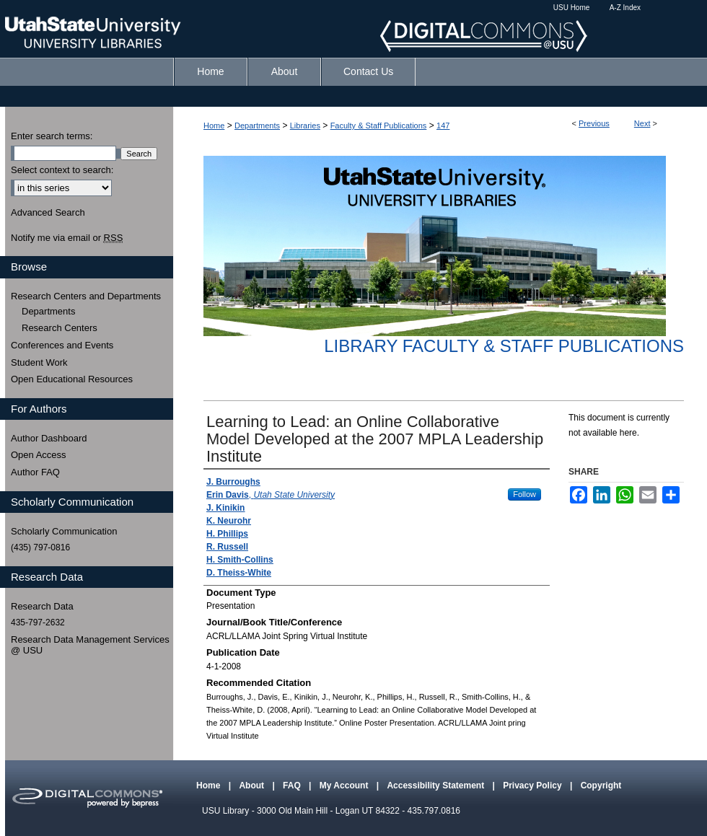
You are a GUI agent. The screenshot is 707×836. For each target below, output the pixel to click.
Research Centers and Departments (86, 296)
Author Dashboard (49, 438)
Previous (594, 123)
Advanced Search (48, 212)
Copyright (601, 785)
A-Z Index (625, 8)
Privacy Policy (533, 785)
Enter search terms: (51, 136)
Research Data (42, 606)
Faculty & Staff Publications (378, 125)
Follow (524, 494)
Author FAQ (35, 472)
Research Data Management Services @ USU (90, 645)
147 (442, 125)
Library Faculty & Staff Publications (504, 346)
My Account (345, 785)
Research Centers (59, 327)
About (252, 785)
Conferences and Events (62, 345)
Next (642, 123)
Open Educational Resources (72, 379)
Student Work (39, 362)
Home (213, 125)
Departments (257, 125)
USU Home (571, 8)
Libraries (305, 125)
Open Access (38, 454)
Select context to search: (62, 169)
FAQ (293, 785)
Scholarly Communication (64, 531)
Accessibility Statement (436, 785)
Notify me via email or (67, 238)
